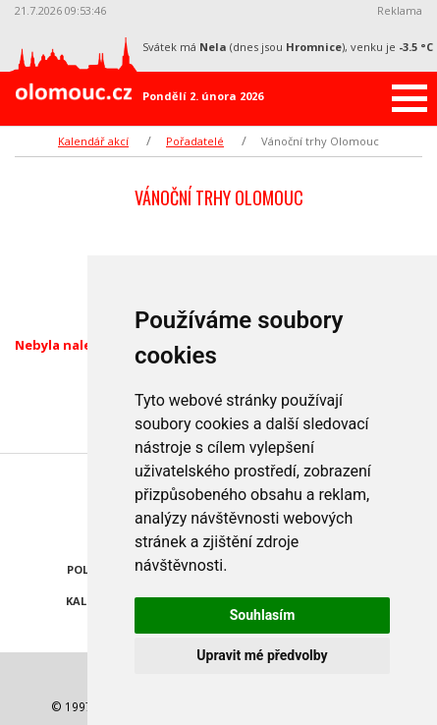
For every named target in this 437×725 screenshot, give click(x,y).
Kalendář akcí (93, 141)
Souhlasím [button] (263, 615)
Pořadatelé (195, 141)
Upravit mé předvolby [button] (261, 655)
